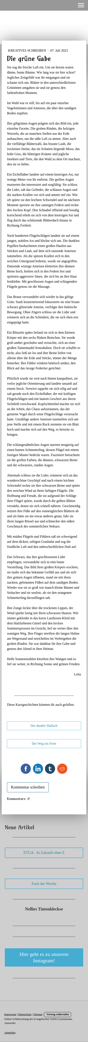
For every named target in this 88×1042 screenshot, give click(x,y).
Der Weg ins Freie (44, 743)
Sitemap (37, 1014)
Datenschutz (24, 1014)
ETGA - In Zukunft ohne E (43, 853)
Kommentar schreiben (28, 787)
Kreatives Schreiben (27, 50)
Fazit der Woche (44, 884)
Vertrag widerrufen (57, 1014)
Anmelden (9, 1032)
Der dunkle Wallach (44, 725)
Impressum (10, 1014)
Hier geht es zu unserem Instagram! (44, 957)
